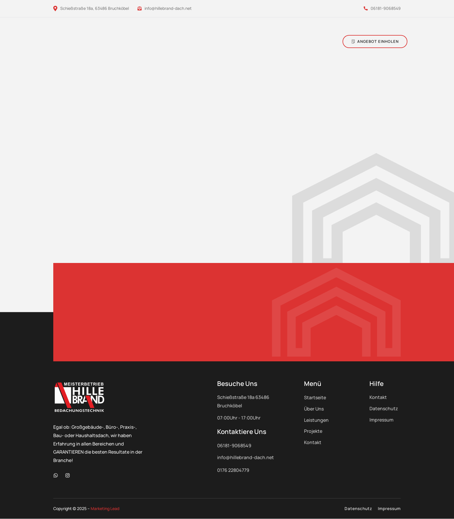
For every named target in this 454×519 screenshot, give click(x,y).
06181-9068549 (382, 8)
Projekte (313, 431)
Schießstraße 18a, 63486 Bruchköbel (91, 8)
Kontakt (312, 442)
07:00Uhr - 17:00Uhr (239, 418)
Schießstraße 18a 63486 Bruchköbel (243, 401)
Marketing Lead (105, 508)
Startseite (315, 397)
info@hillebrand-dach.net (165, 8)
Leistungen (316, 420)
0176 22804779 (233, 470)
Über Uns (314, 409)
